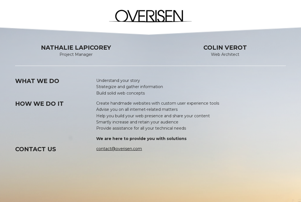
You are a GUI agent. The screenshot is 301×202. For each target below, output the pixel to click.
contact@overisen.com (119, 148)
